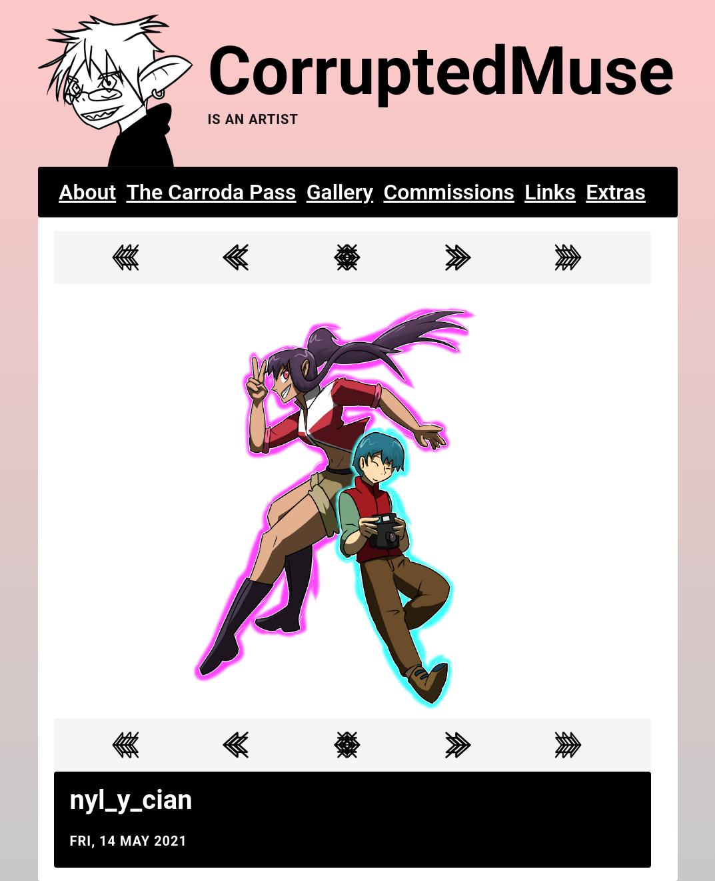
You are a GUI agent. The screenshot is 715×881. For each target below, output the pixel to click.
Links (550, 192)
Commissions (448, 192)
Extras (616, 192)
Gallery (340, 192)
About (87, 192)
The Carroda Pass (211, 192)
